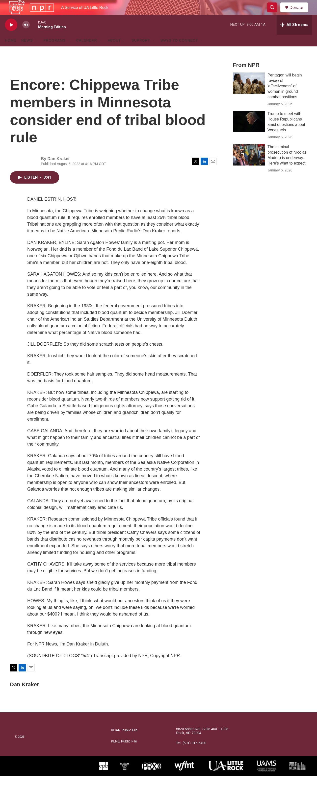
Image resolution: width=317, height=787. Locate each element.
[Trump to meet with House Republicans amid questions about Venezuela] (249, 132)
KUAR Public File (124, 741)
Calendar (86, 51)
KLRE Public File (124, 752)
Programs (54, 51)
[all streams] (294, 36)
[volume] (26, 36)
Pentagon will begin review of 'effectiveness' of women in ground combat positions (284, 97)
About (114, 51)
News (27, 51)
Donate (299, 13)
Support (141, 51)
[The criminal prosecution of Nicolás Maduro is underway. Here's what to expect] (249, 166)
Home (10, 51)
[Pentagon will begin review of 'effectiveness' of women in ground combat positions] (249, 94)
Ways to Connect (179, 51)
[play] (11, 36)
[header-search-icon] (274, 13)
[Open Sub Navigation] (36, 51)
